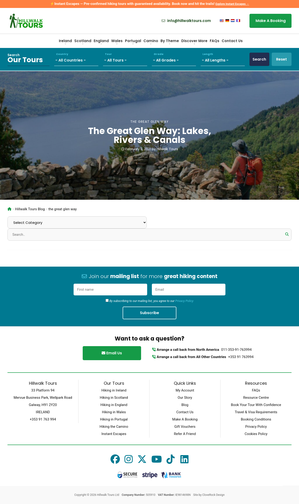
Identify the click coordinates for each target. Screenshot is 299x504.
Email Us (112, 353)
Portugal (133, 42)
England (101, 42)
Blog (185, 405)
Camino (150, 42)
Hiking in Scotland (114, 397)
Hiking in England (113, 405)
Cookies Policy (256, 434)
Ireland (65, 42)
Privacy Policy (184, 301)
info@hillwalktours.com (186, 20)
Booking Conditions (256, 419)
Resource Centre (256, 397)
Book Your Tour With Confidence (256, 405)
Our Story (185, 397)
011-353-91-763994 (236, 350)
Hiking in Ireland (113, 390)
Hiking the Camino (114, 426)
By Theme (169, 42)
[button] (287, 234)
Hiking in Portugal (114, 419)
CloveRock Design (213, 495)
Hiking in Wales (114, 412)
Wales (117, 42)
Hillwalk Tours (167, 149)
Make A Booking (271, 20)
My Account (185, 390)
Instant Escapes (113, 434)
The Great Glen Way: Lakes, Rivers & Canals (149, 135)
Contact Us (232, 40)
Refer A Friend (185, 434)
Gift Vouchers (185, 426)
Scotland (82, 42)
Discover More (194, 42)
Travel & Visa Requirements (256, 412)
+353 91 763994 (241, 357)
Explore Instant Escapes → (232, 4)
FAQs (214, 40)
